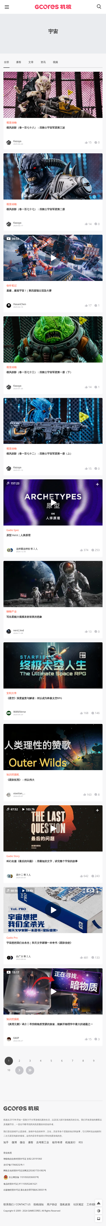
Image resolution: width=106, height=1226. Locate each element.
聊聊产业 (11, 611)
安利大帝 (11, 693)
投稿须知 (38, 1204)
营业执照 (7, 1152)
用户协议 (52, 1204)
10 (8, 1070)
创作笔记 (11, 285)
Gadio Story (13, 856)
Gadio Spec (12, 530)
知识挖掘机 (12, 774)
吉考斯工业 (42, 1142)
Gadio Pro (12, 937)
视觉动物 (11, 122)
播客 (30, 1142)
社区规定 (78, 1204)
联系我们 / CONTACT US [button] (16, 1204)
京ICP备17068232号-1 (13, 1164)
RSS (81, 1142)
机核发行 (70, 1142)
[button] (53, 502)
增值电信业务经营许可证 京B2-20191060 (22, 1158)
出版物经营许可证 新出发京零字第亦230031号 (25, 1189)
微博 (14, 1142)
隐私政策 (65, 1204)
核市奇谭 (57, 1142)
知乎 (6, 1142)
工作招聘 (92, 1204)
